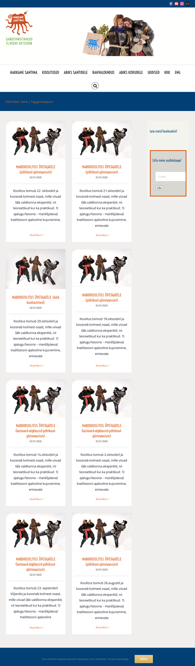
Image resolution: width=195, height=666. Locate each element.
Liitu (159, 187)
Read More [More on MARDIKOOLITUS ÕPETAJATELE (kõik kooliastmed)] (124, 237)
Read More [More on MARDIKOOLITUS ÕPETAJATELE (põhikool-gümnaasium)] (36, 229)
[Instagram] (152, 623)
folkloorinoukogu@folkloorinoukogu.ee (49, 631)
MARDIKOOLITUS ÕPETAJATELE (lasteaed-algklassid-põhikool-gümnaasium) (79, 325)
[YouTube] (138, 623)
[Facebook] (124, 623)
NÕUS (143, 659)
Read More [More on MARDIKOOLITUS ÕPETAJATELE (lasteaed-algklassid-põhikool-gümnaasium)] (80, 394)
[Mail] (166, 623)
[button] (95, 85)
